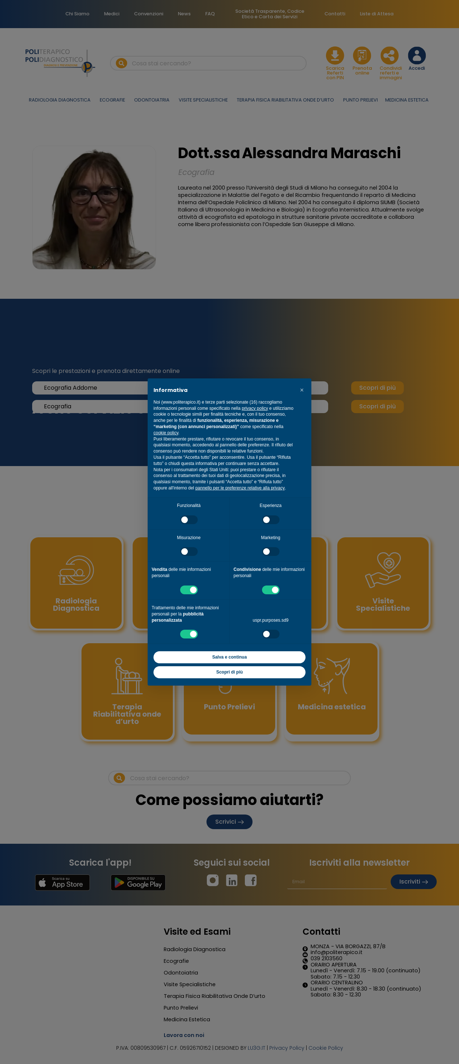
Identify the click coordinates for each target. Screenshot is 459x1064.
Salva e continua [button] (229, 657)
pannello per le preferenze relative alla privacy (240, 488)
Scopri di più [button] (229, 672)
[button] (302, 390)
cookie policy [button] (165, 432)
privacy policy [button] (255, 408)
